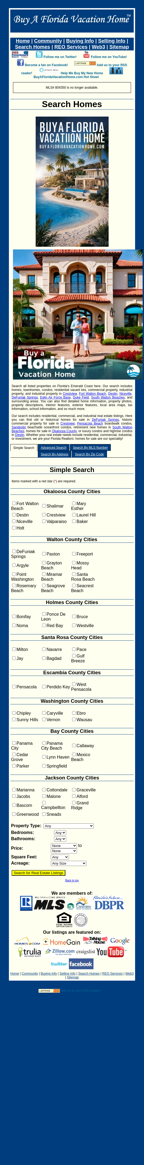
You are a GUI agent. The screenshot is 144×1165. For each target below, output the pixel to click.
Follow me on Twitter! (59, 57)
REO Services (71, 47)
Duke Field (81, 397)
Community (48, 41)
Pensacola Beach (90, 423)
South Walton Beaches (108, 397)
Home (23, 41)
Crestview (70, 394)
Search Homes (32, 47)
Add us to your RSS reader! (80, 991)
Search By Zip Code (89, 454)
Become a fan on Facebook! (46, 65)
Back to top (72, 880)
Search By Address (54, 454)
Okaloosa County (64, 431)
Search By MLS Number (90, 448)
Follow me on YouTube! (109, 57)
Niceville (125, 394)
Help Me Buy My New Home (82, 73)
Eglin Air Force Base (55, 397)
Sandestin (19, 427)
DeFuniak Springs (25, 397)
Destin (112, 394)
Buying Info (80, 41)
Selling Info (111, 41)
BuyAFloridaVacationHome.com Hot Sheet (66, 77)
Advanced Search (53, 448)
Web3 (98, 47)
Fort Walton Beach (92, 394)
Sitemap (119, 47)
